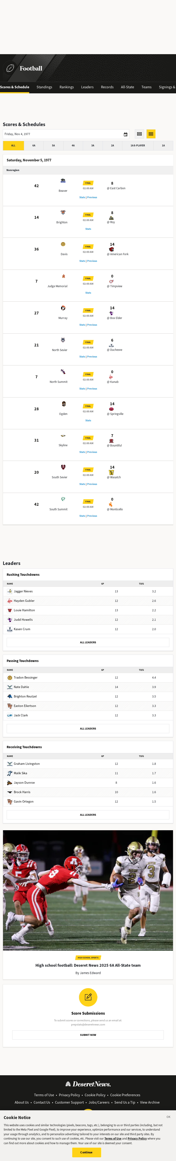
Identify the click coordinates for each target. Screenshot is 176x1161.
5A (53, 145)
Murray (62, 318)
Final (88, 183)
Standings (44, 87)
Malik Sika (17, 773)
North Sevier (59, 350)
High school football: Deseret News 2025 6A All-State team (88, 965)
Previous (92, 197)
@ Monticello (115, 509)
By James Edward (88, 973)
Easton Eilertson (21, 706)
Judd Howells (20, 619)
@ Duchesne (114, 350)
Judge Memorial (57, 286)
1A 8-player (138, 145)
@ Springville (115, 414)
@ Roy (111, 222)
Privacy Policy (69, 1095)
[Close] (169, 1118)
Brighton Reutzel (22, 696)
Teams (146, 87)
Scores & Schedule (14, 87)
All (13, 145)
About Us (22, 1102)
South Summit (58, 509)
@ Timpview (114, 286)
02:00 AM (88, 188)
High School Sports (88, 957)
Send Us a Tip (124, 1102)
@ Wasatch (114, 477)
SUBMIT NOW (88, 1035)
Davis (64, 254)
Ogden (63, 414)
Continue (86, 1153)
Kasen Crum (18, 629)
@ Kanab (112, 382)
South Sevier (59, 477)
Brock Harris (18, 792)
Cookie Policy (95, 1095)
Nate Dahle (18, 687)
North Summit (58, 382)
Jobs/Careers (99, 1102)
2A (112, 145)
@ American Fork (117, 254)
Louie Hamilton (21, 610)
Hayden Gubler (21, 601)
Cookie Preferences (125, 1095)
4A (73, 145)
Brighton (61, 222)
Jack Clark (17, 715)
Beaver (63, 191)
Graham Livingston (23, 764)
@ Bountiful (114, 445)
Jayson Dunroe (21, 782)
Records (107, 87)
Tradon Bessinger (22, 677)
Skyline (63, 445)
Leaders (87, 87)
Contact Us (42, 1102)
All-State (127, 87)
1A (163, 145)
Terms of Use (44, 1095)
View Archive (150, 1102)
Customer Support (69, 1102)
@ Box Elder (114, 318)
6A (33, 145)
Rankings (67, 87)
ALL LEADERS (88, 642)
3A (92, 145)
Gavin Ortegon (20, 801)
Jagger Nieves (20, 591)
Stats (82, 197)
